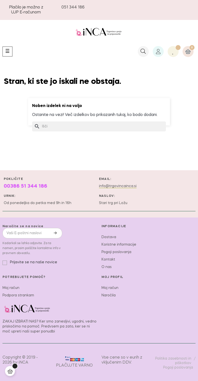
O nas (106, 267)
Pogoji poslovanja (116, 252)
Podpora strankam (18, 295)
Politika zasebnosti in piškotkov (173, 361)
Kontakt (108, 259)
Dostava (108, 237)
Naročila (108, 295)
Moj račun (10, 288)
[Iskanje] (99, 126)
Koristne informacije (118, 244)
